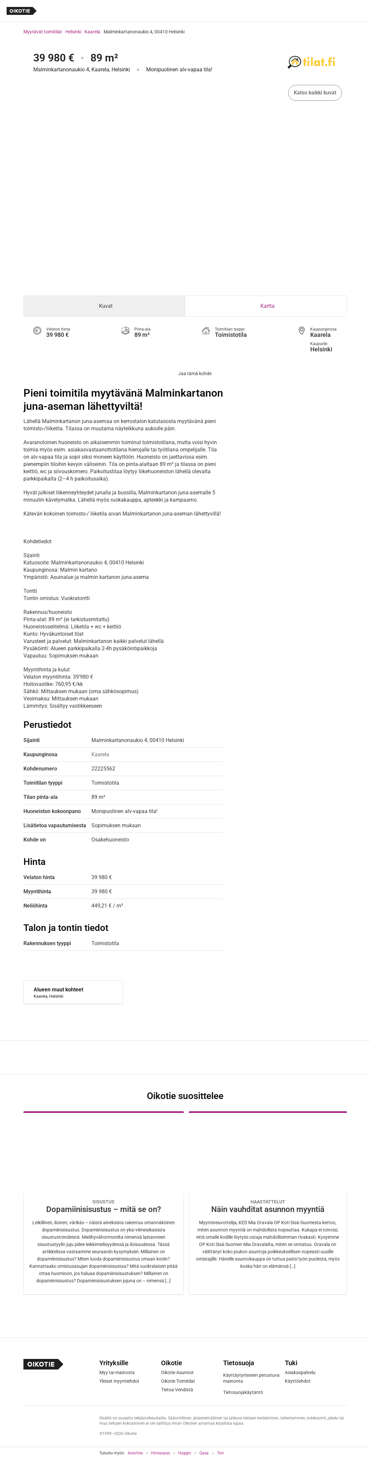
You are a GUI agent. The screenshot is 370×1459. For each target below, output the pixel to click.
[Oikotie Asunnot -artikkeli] (103, 1203)
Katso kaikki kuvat (315, 92)
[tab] (104, 306)
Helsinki (73, 31)
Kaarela (92, 31)
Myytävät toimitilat (42, 31)
